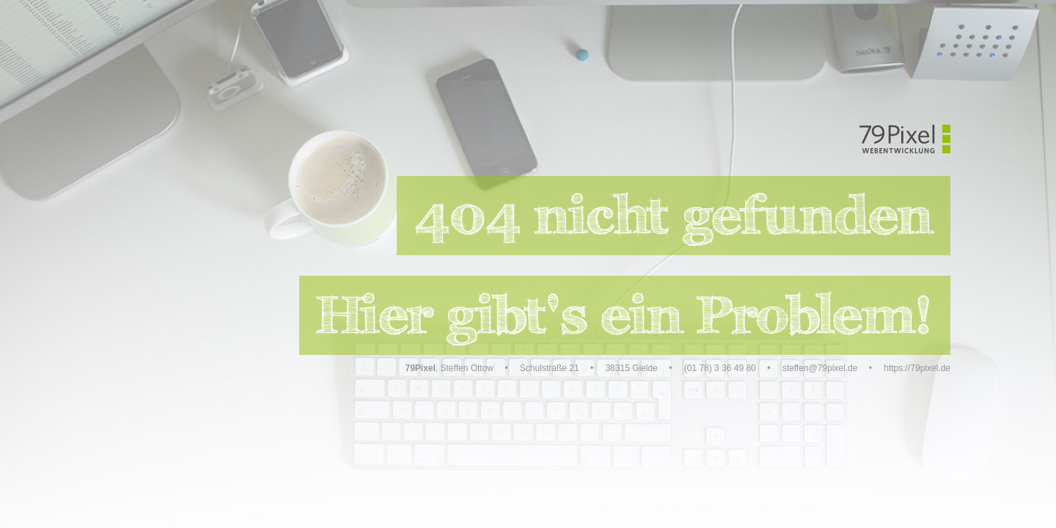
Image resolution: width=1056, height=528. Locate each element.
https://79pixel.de (917, 368)
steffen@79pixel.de (820, 368)
